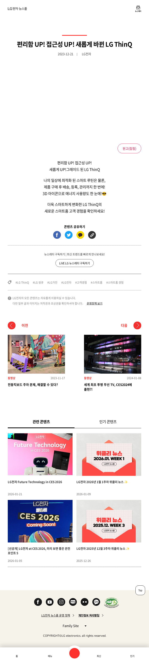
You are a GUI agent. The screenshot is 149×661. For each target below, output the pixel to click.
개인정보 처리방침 (88, 615)
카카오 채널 (96, 602)
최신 (99, 656)
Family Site (74, 625)
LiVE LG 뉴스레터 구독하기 (74, 263)
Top (140, 590)
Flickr (84, 602)
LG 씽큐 (38, 282)
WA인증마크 (111, 602)
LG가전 (53, 282)
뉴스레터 (138, 11)
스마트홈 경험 (116, 282)
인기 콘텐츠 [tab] (108, 421)
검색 (74, 653)
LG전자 (67, 282)
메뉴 (50, 656)
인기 (132, 656)
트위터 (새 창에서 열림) (69, 235)
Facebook (38, 602)
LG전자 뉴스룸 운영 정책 (55, 615)
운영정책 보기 (94, 303)
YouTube (50, 602)
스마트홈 (97, 282)
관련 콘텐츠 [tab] (47, 421)
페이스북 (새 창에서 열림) (57, 235)
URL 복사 (92, 235)
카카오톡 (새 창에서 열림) (80, 235)
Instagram (61, 602)
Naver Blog (73, 602)
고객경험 (82, 282)
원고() (129, 148)
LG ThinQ (23, 282)
